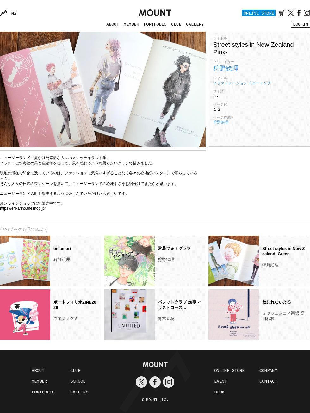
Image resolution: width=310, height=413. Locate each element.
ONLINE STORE (259, 13)
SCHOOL (77, 381)
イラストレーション (230, 83)
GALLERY (195, 24)
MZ (13, 13)
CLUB (176, 24)
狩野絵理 (226, 68)
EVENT (220, 381)
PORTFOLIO (155, 24)
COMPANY (268, 370)
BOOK (219, 392)
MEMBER (131, 24)
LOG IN (300, 24)
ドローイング (259, 83)
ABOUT (112, 24)
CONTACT (268, 381)
